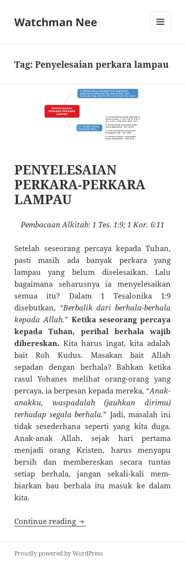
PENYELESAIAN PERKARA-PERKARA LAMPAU (80, 184)
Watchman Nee (55, 21)
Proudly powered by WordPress (58, 553)
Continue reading (50, 521)
